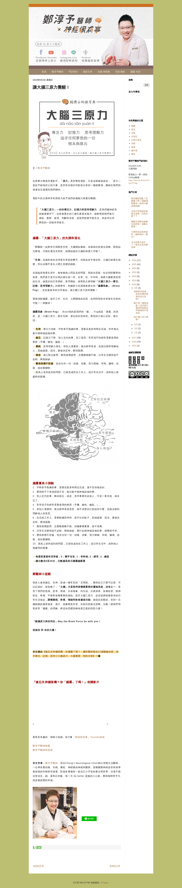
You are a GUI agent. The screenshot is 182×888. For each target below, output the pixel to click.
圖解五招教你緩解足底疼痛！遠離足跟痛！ (139, 224)
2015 (134, 346)
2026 (134, 260)
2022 (134, 272)
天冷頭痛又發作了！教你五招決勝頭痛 (139, 244)
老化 (133, 129)
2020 (134, 276)
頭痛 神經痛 (104, 71)
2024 (134, 268)
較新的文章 (38, 866)
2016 (134, 342)
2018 (134, 284)
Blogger (104, 883)
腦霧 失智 (135, 71)
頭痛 (133, 143)
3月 (136, 328)
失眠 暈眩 (120, 71)
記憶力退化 (136, 140)
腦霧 (133, 126)
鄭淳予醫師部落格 (43, 750)
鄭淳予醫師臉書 (41, 745)
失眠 (133, 133)
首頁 (44, 71)
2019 (134, 280)
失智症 (134, 136)
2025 (134, 264)
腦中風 (134, 150)
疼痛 (133, 147)
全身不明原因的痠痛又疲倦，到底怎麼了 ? (139, 213)
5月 (136, 324)
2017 (134, 338)
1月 (136, 333)
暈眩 (133, 154)
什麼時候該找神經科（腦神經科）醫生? (139, 234)
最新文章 (87, 71)
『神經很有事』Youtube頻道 (89, 737)
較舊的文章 (115, 866)
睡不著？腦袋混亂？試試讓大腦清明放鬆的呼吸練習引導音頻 (141, 308)
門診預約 (73, 71)
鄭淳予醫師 (57, 71)
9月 (136, 288)
